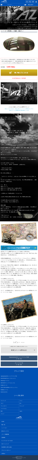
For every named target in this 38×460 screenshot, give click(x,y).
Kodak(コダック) (4, 385)
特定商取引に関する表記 (6, 447)
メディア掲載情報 (5, 434)
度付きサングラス (5, 431)
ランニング (22, 405)
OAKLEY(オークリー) (5, 380)
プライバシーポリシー (6, 450)
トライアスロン (4, 408)
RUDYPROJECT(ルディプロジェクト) (8, 378)
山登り (21, 411)
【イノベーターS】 (19, 364)
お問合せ (3, 453)
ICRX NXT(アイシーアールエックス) (8, 382)
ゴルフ (2, 403)
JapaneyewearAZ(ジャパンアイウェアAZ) (9, 376)
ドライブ (2, 413)
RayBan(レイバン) (4, 389)
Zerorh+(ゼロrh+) (4, 392)
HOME (2, 421)
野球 (1, 411)
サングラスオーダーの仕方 (7, 440)
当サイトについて (5, 443)
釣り (20, 403)
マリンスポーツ (4, 405)
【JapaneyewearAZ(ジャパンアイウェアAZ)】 (19, 358)
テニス (21, 400)
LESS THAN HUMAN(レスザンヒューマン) (9, 387)
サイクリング (3, 400)
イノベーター (4, 427)
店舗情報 (3, 437)
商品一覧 (3, 424)
